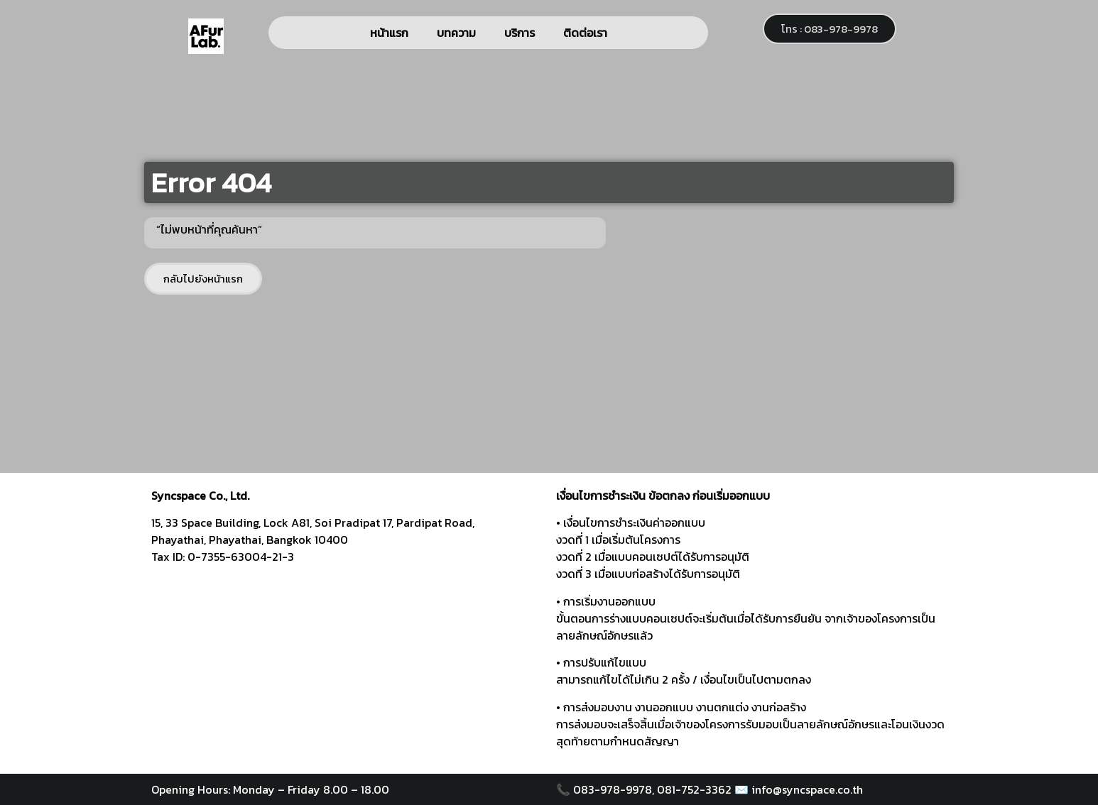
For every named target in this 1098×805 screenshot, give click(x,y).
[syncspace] (346, 666)
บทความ (456, 32)
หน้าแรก (389, 32)
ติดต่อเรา (585, 32)
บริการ (519, 32)
